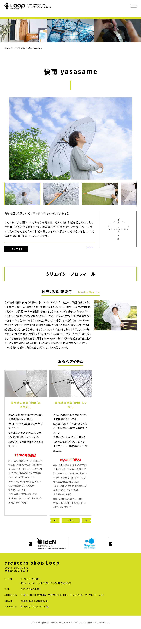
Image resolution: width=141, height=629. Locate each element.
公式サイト (16, 248)
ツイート (89, 247)
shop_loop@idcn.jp (34, 600)
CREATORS (19, 47)
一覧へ (70, 520)
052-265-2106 (30, 589)
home (7, 47)
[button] (62, 194)
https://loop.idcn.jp (35, 606)
